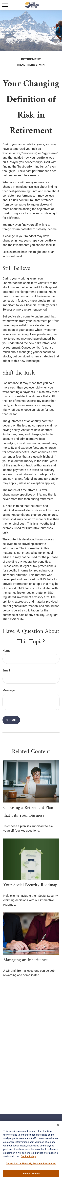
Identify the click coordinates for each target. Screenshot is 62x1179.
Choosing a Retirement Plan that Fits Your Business (28, 811)
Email (6, 670)
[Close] (58, 1126)
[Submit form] (11, 720)
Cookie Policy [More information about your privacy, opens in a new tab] (28, 1157)
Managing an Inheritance (25, 960)
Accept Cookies (31, 1174)
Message (8, 690)
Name (6, 650)
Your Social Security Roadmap (30, 885)
